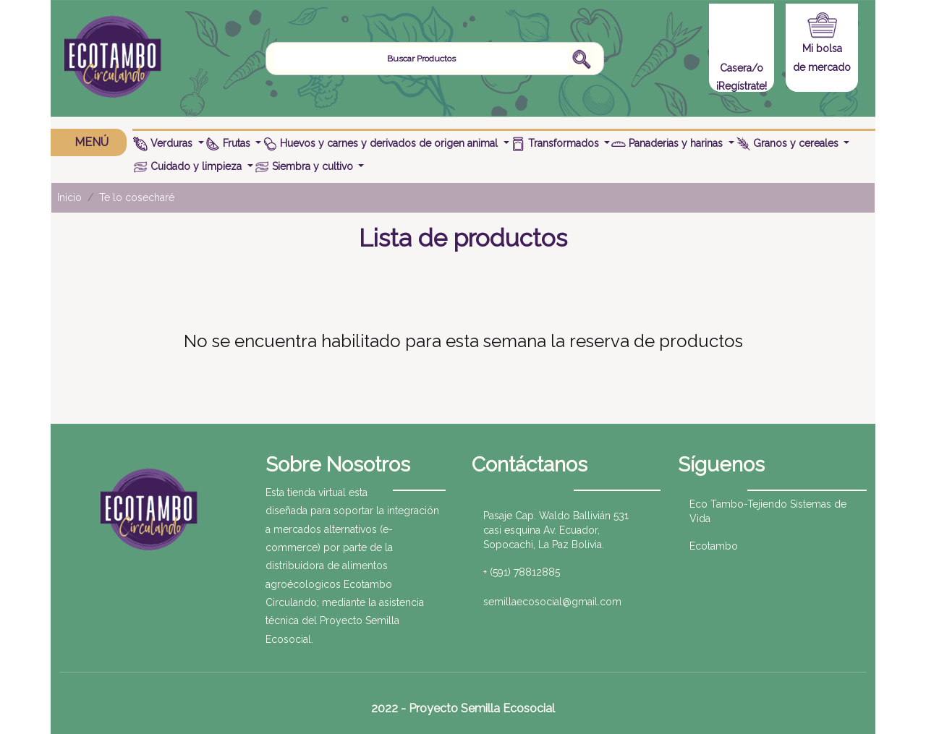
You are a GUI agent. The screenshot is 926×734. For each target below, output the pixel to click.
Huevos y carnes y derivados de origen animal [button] (382, 143)
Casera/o (741, 68)
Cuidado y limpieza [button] (189, 166)
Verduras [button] (164, 143)
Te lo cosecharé (136, 197)
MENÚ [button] (89, 142)
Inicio (69, 197)
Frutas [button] (229, 143)
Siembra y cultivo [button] (305, 166)
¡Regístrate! (741, 86)
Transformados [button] (556, 143)
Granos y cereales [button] (788, 143)
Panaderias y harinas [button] (668, 143)
